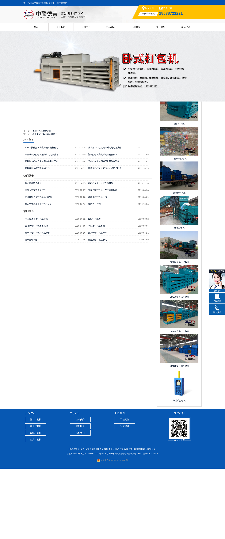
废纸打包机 (35, 503)
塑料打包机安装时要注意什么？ (102, 225)
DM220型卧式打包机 (179, 332)
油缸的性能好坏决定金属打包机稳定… (42, 218)
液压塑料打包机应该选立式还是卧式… (105, 238)
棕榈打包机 (179, 159)
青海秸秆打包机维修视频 (36, 296)
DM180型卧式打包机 (179, 402)
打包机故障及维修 (33, 253)
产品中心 (30, 483)
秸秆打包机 (179, 298)
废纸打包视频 (31, 310)
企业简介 (80, 490)
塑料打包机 (35, 490)
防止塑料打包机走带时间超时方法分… (105, 218)
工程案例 (135, 27)
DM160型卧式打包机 (179, 436)
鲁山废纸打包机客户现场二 (44, 204)
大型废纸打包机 (179, 229)
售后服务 (160, 27)
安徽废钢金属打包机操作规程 (38, 267)
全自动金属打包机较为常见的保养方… (42, 225)
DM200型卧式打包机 (179, 367)
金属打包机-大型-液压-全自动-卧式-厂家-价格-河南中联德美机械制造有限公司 (122, 519)
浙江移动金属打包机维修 (36, 289)
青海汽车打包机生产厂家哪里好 (102, 260)
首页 (36, 27)
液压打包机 (35, 496)
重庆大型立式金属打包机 (36, 260)
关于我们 (60, 27)
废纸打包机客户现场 (41, 201)
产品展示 (110, 27)
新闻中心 (85, 27)
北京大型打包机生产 (97, 303)
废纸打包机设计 (95, 289)
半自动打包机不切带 (97, 296)
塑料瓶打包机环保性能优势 (37, 238)
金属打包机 (35, 510)
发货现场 (124, 496)
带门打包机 (179, 194)
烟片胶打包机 (179, 471)
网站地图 (149, 8)
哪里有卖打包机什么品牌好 (37, 303)
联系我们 (167, 8)
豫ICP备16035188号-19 (148, 524)
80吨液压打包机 (95, 274)
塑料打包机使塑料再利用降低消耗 (103, 231)
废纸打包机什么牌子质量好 (100, 253)
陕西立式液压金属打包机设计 (38, 274)
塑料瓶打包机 (179, 263)
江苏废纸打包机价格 (97, 267)
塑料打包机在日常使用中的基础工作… (42, 231)
